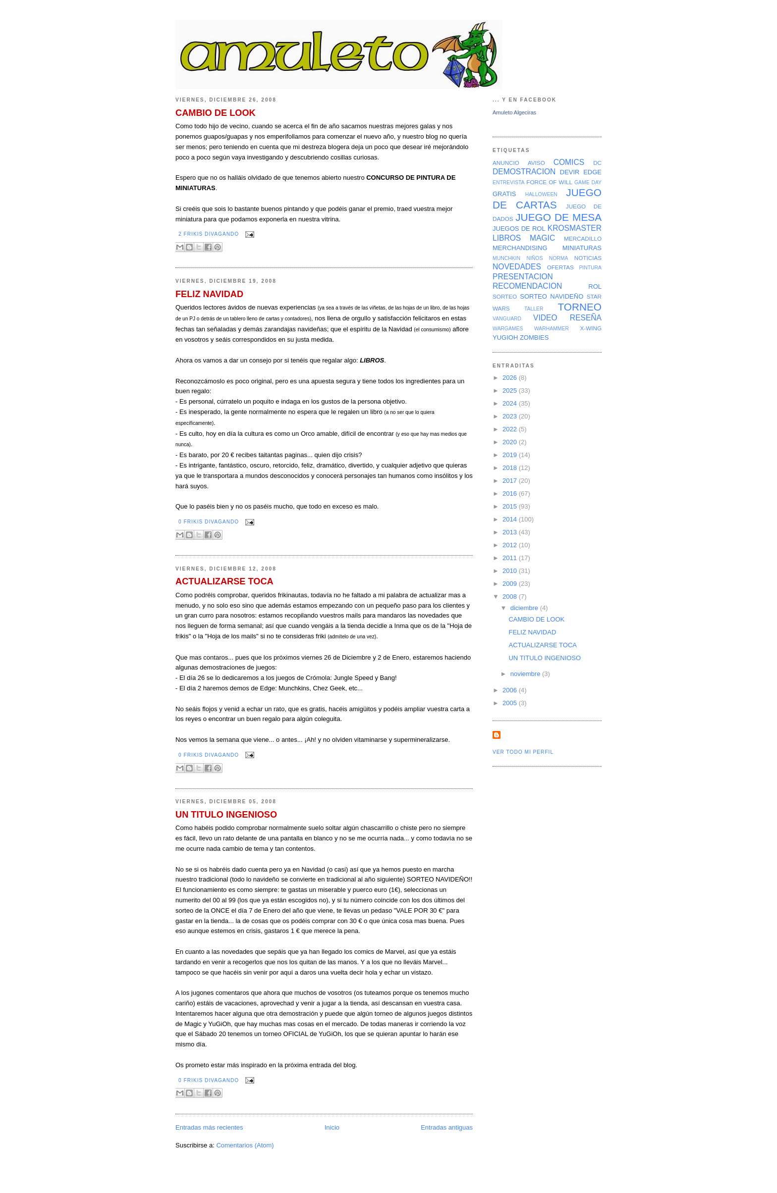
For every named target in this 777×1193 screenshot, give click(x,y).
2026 (510, 377)
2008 (510, 596)
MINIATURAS (582, 248)
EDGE (592, 172)
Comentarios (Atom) (245, 1145)
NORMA (558, 258)
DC (597, 162)
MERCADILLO (583, 238)
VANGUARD (507, 318)
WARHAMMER (551, 328)
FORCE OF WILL (549, 182)
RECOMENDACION (527, 286)
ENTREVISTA (508, 182)
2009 (510, 583)
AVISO (536, 162)
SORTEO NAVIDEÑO (551, 296)
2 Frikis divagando (208, 234)
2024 (510, 403)
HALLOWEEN (541, 194)
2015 (510, 506)
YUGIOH (505, 337)
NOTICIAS (588, 258)
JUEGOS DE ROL (519, 228)
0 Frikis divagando (208, 521)
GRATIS (504, 194)
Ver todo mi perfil (523, 752)
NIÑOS (534, 258)
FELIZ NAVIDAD (209, 294)
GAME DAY (588, 182)
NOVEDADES (517, 266)
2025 (510, 390)
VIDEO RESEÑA (567, 317)
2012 (510, 545)
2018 (510, 467)
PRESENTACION (523, 276)
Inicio (332, 1127)
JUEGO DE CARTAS (547, 198)
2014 (510, 519)
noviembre (526, 673)
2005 (510, 703)
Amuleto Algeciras (514, 112)
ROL (595, 286)
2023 (510, 416)
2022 (510, 429)
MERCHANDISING (520, 248)
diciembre (525, 608)
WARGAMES (508, 328)
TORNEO (579, 306)
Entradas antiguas (447, 1127)
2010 (510, 570)
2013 (510, 532)
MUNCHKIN (506, 258)
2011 (510, 558)
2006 (510, 690)
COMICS (569, 162)
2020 (510, 442)
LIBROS (507, 238)
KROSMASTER (575, 228)
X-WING (591, 328)
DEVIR (570, 172)
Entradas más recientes (209, 1127)
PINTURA (590, 267)
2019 (510, 455)
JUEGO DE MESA (558, 217)
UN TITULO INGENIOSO (226, 815)
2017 (510, 480)
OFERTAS (560, 267)
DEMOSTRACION (524, 171)
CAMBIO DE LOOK (215, 113)
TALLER (534, 308)
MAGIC (542, 238)
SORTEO (505, 296)
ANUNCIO (506, 162)
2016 (510, 493)
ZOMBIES (534, 337)
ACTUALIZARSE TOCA (224, 581)
